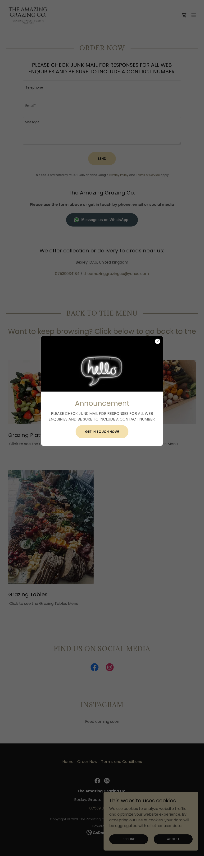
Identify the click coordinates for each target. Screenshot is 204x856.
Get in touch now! (102, 431)
